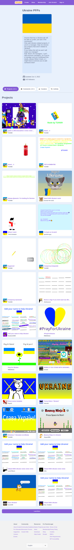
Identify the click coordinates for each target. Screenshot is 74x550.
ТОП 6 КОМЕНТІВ (50, 164)
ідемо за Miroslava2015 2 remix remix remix (21, 130)
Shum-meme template (15, 401)
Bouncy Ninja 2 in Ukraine (52, 435)
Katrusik (46, 403)
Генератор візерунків (51, 266)
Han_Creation (48, 505)
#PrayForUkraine (49, 333)
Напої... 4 (47, 130)
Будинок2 (11, 266)
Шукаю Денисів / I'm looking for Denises (21, 198)
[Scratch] (18, 2)
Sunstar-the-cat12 (49, 200)
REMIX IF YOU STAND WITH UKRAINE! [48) (57, 367)
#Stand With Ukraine (50, 502)
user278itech (11, 471)
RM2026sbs (47, 336)
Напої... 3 (11, 164)
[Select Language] (37, 545)
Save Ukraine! (12, 502)
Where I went (12, 232)
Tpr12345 (10, 505)
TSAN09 (10, 133)
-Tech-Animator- (12, 234)
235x (45, 471)
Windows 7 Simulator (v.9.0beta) (18, 435)
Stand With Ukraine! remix (52, 198)
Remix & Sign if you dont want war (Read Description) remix (57, 300)
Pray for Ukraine (13, 367)
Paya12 (10, 403)
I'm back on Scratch (50, 232)
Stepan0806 (47, 437)
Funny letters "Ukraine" (51, 401)
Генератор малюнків (15, 300)
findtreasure (47, 302)
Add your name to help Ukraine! (18, 333)
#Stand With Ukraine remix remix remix (20, 469)
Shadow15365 (12, 336)
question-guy (47, 234)
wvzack (46, 369)
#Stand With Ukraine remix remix (54, 469)
